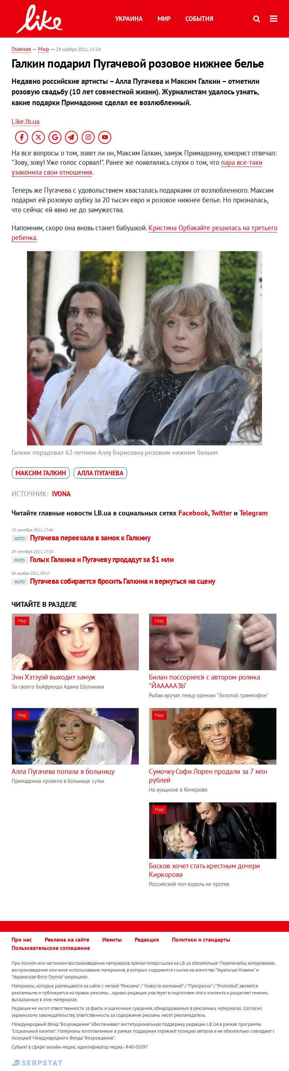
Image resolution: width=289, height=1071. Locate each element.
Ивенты (112, 939)
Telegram (254, 513)
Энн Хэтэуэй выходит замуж (53, 677)
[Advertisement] (72, 852)
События (199, 18)
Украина (129, 18)
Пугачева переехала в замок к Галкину (81, 538)
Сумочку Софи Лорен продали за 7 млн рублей (208, 776)
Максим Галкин (41, 473)
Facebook (193, 513)
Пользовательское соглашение (51, 947)
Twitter (221, 513)
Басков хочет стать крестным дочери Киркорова (204, 870)
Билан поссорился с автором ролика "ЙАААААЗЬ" (204, 681)
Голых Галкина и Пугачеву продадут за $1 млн (92, 559)
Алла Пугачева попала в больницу (63, 771)
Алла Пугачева (100, 473)
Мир (164, 18)
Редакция (147, 939)
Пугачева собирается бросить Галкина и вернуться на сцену (113, 581)
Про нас (22, 939)
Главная (21, 48)
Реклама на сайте (67, 939)
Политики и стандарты (201, 939)
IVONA (61, 493)
